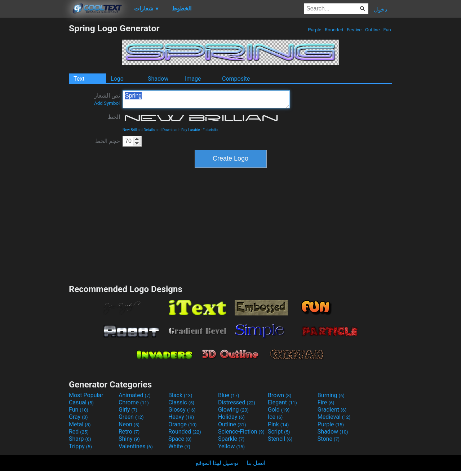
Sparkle (231, 438)
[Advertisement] (34, 131)
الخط (114, 116)
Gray (78, 416)
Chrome (134, 402)
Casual (81, 402)
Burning (331, 395)
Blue (228, 395)
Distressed (236, 402)
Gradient (332, 409)
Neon (129, 424)
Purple (315, 29)
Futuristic (210, 130)
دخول (380, 9)
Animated (135, 395)
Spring (206, 99)
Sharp (80, 438)
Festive (354, 29)
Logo (117, 78)
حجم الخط (107, 141)
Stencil (280, 438)
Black (180, 395)
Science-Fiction (241, 431)
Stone (329, 438)
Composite (236, 78)
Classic (181, 402)
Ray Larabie (190, 130)
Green (131, 416)
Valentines (136, 446)
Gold (279, 409)
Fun (387, 29)
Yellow (231, 446)
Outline (372, 29)
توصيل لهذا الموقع (217, 462)
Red (79, 431)
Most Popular (86, 395)
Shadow (158, 78)
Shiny (129, 438)
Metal (80, 424)
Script (279, 431)
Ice (275, 416)
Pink (278, 424)
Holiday (231, 416)
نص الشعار (107, 99)
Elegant (282, 402)
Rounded (334, 29)
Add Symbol (107, 103)
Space (179, 438)
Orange (182, 424)
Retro (129, 431)
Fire (326, 402)
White (179, 446)
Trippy (80, 446)
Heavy (181, 416)
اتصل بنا (256, 462)
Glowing (233, 409)
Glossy (182, 409)
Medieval (334, 416)
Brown (279, 395)
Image (193, 78)
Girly (128, 409)
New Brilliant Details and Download (150, 130)
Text (79, 78)
